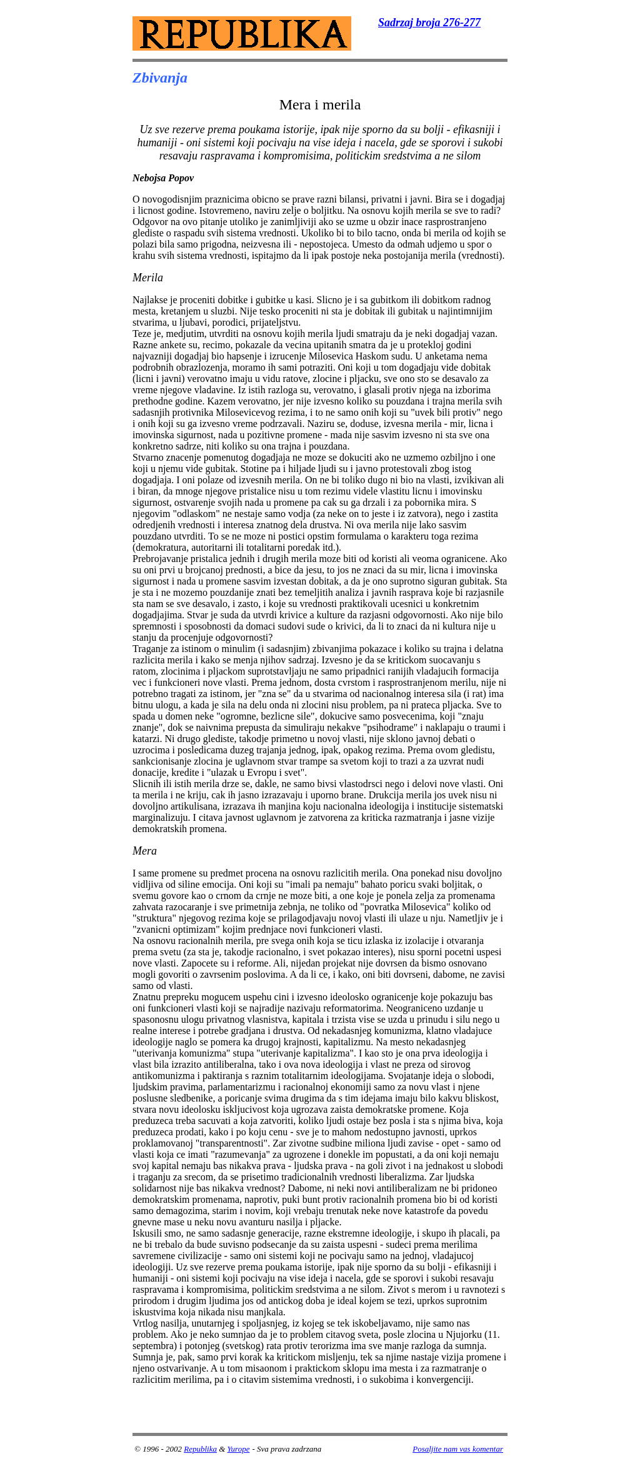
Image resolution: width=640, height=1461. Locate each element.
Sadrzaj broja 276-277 (429, 22)
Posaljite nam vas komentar (457, 1448)
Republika (200, 1448)
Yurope (239, 1448)
